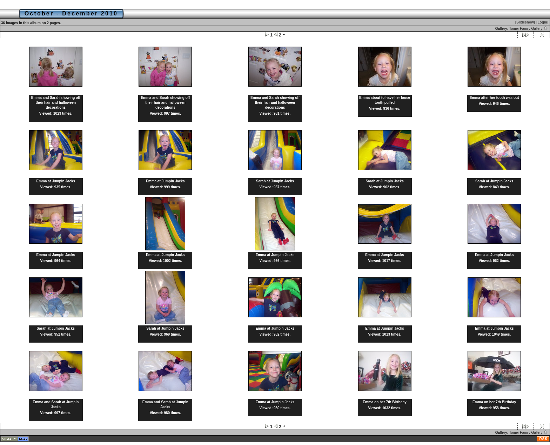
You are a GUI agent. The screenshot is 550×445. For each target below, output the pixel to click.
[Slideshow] (525, 22)
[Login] (542, 22)
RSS (543, 439)
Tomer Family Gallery (528, 29)
